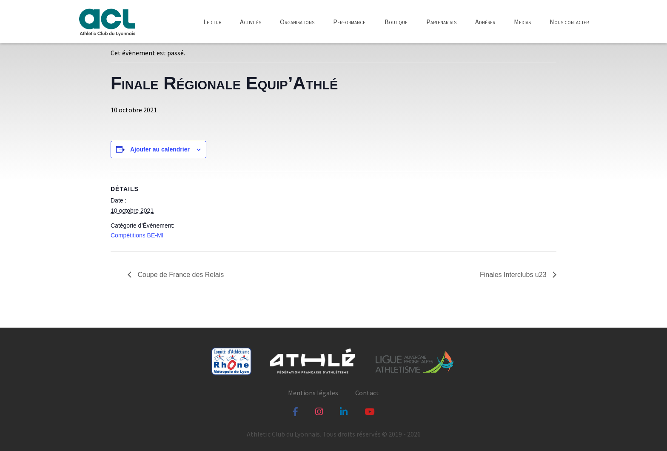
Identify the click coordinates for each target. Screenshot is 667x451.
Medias (522, 21)
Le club (212, 21)
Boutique (396, 21)
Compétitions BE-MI (137, 235)
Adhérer (485, 21)
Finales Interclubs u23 (514, 274)
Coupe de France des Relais (180, 274)
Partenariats (441, 21)
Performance (349, 21)
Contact (367, 392)
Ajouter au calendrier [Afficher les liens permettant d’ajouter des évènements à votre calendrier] (160, 149)
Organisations (297, 21)
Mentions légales (313, 392)
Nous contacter (569, 21)
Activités (250, 21)
